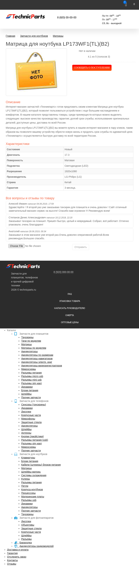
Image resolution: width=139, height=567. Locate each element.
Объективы (27, 524)
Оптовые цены (69, 322)
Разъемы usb (28, 500)
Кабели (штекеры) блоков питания (41, 464)
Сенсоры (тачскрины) (33, 404)
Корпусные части (31, 415)
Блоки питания (29, 390)
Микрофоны (28, 418)
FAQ (70, 294)
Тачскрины (27, 337)
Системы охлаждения (33, 475)
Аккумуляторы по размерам (37, 355)
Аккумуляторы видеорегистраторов (41, 365)
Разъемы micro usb (32, 376)
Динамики (27, 386)
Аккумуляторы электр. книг (36, 362)
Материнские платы (32, 496)
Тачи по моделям (31, 340)
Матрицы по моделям (33, 347)
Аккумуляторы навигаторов (37, 358)
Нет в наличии (87, 51)
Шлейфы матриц (31, 471)
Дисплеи (26, 411)
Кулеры (25, 478)
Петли (24, 486)
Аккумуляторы (29, 351)
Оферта (69, 315)
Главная (10, 36)
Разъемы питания (31, 372)
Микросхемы (28, 369)
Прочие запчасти (31, 397)
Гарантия (12, 553)
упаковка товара (69, 301)
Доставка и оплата (18, 549)
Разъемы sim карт (31, 383)
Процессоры (28, 493)
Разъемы (26, 539)
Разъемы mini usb (31, 379)
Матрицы (26, 344)
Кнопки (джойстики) (32, 436)
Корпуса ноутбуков (32, 489)
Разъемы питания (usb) (34, 440)
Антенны (26, 432)
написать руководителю (69, 308)
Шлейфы (26, 394)
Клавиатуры (28, 457)
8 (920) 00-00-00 (66, 17)
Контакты (12, 560)
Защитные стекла (31, 422)
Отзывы (11, 563)
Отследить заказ (16, 556)
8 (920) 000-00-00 (63, 272)
